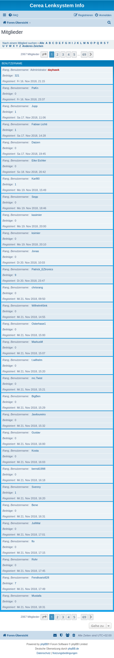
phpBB (44, 644)
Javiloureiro (39, 414)
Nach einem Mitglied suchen (19, 42)
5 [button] (74, 54)
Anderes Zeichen (32, 46)
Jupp (35, 106)
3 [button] (63, 54)
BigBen (36, 396)
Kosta (35, 450)
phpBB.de (73, 648)
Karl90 (36, 178)
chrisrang (37, 287)
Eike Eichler (39, 160)
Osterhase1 (39, 323)
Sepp (35, 196)
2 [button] (57, 54)
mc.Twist (37, 378)
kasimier (37, 214)
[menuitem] (13, 15)
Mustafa (36, 595)
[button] (44, 54)
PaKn (35, 87)
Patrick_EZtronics (42, 269)
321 (17, 75)
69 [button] (84, 54)
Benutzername (12, 63)
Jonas (35, 251)
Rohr (35, 559)
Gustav (36, 432)
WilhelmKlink (39, 305)
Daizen (36, 142)
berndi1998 (38, 468)
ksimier (36, 233)
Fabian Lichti (39, 124)
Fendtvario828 (40, 577)
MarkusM (37, 341)
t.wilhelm (37, 359)
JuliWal (36, 523)
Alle (41, 43)
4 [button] (68, 54)
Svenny (36, 486)
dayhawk (53, 69)
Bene (35, 504)
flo (33, 541)
